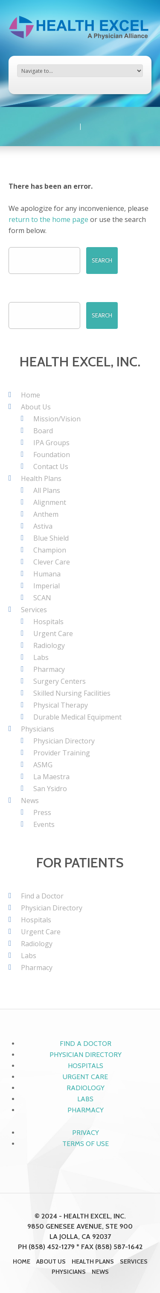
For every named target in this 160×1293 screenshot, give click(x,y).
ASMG (42, 764)
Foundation (51, 454)
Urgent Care (53, 633)
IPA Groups (51, 442)
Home (30, 395)
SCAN (42, 597)
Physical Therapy (60, 705)
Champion (49, 550)
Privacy (85, 1133)
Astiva (42, 526)
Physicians (37, 729)
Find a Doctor (42, 896)
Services (34, 609)
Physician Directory (64, 741)
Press (42, 812)
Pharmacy (49, 669)
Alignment (49, 502)
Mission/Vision (57, 418)
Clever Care (51, 562)
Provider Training (61, 752)
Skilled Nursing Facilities (72, 693)
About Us (36, 407)
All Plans (46, 490)
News (30, 800)
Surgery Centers (59, 681)
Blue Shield (51, 538)
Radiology (49, 645)
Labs (41, 657)
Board (43, 430)
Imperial (46, 585)
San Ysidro (50, 788)
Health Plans (41, 478)
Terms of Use (85, 1144)
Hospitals (48, 621)
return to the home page (48, 219)
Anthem (45, 514)
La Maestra (51, 776)
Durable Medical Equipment (77, 717)
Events (44, 824)
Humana (47, 574)
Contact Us (50, 466)
